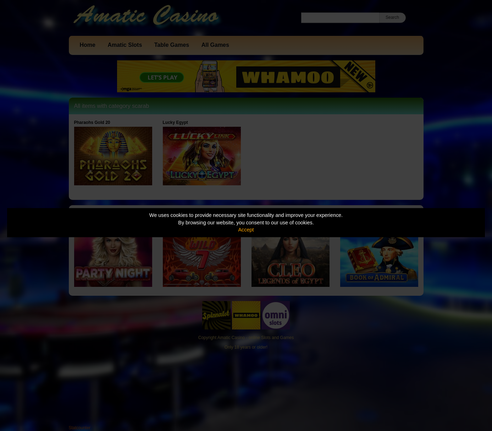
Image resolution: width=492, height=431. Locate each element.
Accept (246, 230)
